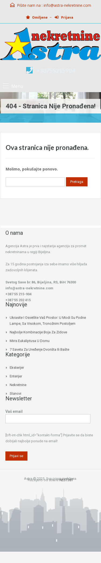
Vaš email (47, 415)
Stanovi (15, 393)
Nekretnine (18, 385)
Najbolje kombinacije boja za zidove (38, 332)
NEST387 (66, 480)
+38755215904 (55, 70)
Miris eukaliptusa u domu (30, 341)
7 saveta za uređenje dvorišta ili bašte (39, 349)
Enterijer (16, 376)
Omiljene (37, 17)
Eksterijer (17, 368)
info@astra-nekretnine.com (67, 5)
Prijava (64, 17)
